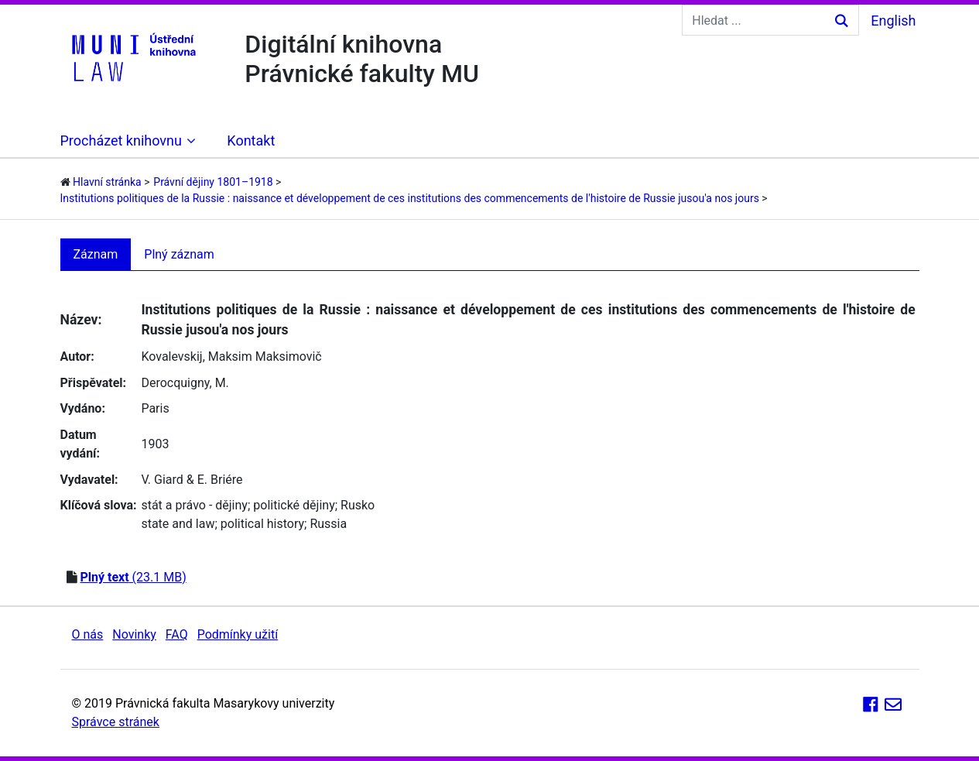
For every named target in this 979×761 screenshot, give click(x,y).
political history (262, 523)
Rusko (358, 505)
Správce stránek (115, 722)
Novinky (134, 634)
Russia (328, 523)
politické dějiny (293, 505)
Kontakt (251, 140)
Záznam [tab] (96, 254)
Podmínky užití (237, 634)
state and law (177, 523)
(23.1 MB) (133, 577)
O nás (88, 634)
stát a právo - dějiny (194, 505)
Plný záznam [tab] (179, 254)
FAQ (177, 634)
